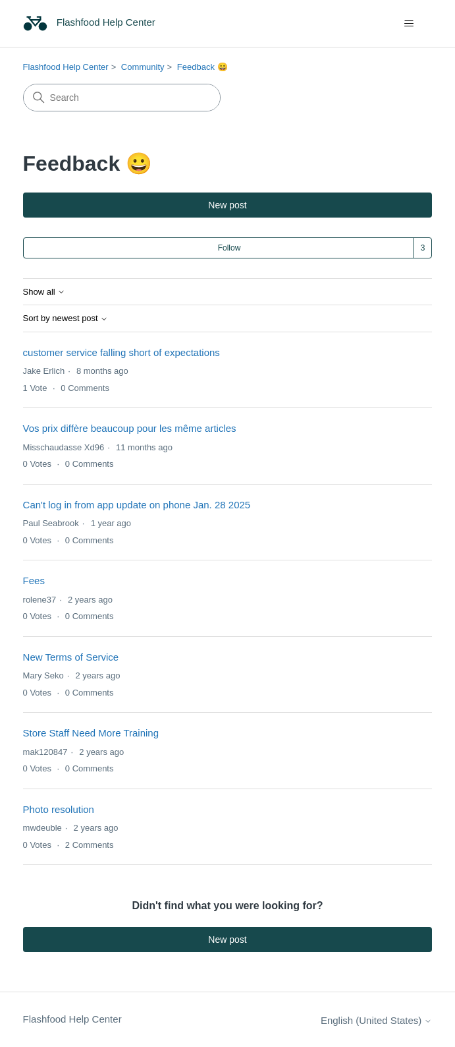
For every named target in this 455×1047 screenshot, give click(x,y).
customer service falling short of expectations (121, 352)
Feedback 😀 (202, 67)
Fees (34, 580)
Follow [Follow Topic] (229, 248)
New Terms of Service (71, 657)
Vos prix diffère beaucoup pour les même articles (129, 428)
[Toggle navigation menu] (408, 23)
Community (143, 67)
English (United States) (377, 1020)
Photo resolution (58, 809)
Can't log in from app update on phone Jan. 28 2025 (137, 504)
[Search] (122, 97)
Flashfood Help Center (66, 67)
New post (227, 205)
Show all (44, 292)
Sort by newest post (66, 318)
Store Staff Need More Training (91, 732)
